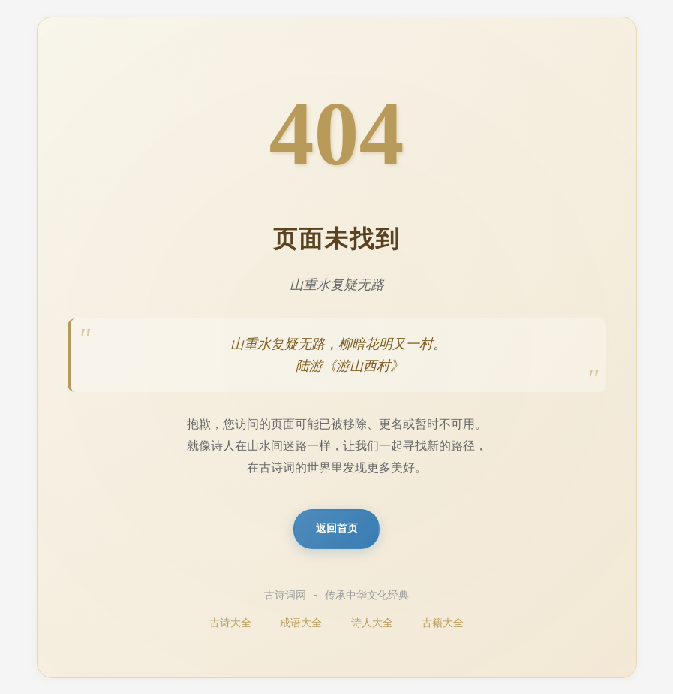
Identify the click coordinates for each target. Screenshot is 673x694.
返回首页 (336, 529)
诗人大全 (372, 624)
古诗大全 (230, 624)
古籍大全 (443, 624)
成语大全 (301, 624)
